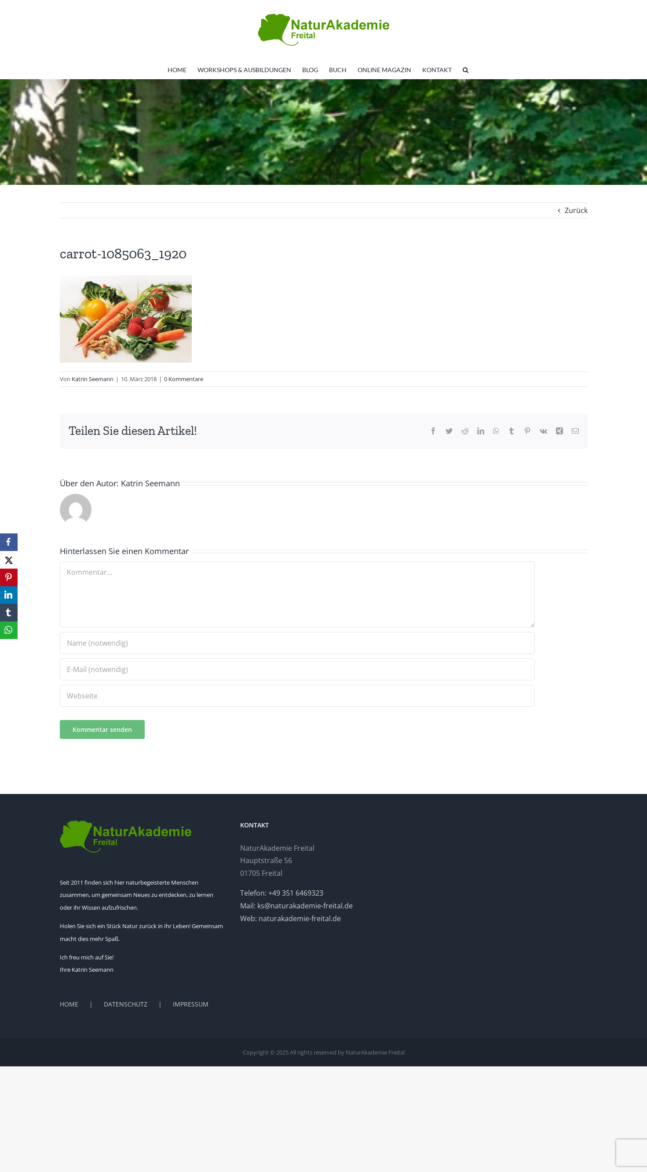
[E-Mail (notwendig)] (297, 669)
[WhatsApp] (9, 630)
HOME (69, 1004)
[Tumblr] (9, 612)
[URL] (297, 696)
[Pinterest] (9, 577)
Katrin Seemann (92, 379)
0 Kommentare (183, 379)
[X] (9, 560)
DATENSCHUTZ (125, 1004)
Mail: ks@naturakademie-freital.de (296, 906)
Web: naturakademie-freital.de (290, 918)
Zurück (576, 210)
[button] (465, 70)
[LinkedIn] (9, 595)
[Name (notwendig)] (297, 643)
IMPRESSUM (190, 1004)
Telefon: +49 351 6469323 (281, 893)
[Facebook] (9, 542)
